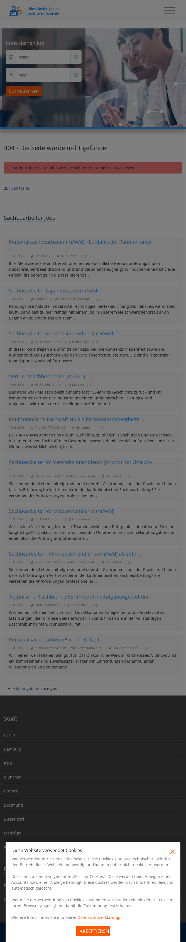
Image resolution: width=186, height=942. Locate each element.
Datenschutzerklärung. (99, 917)
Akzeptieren (94, 931)
